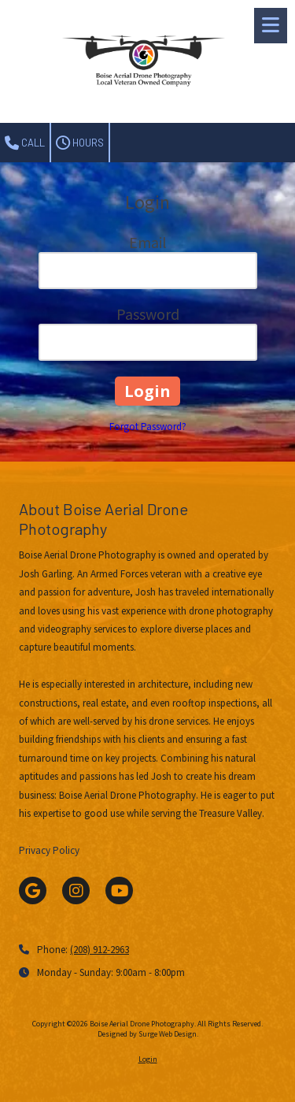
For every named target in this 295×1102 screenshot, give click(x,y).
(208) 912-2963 (99, 949)
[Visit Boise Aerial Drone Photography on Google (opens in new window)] (32, 890)
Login (147, 1059)
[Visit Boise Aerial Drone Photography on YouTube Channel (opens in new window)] (119, 890)
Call (25, 143)
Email (148, 242)
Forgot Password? (147, 426)
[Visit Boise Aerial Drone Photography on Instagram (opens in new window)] (76, 890)
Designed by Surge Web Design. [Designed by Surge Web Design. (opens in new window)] (148, 1034)
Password (147, 314)
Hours (80, 143)
